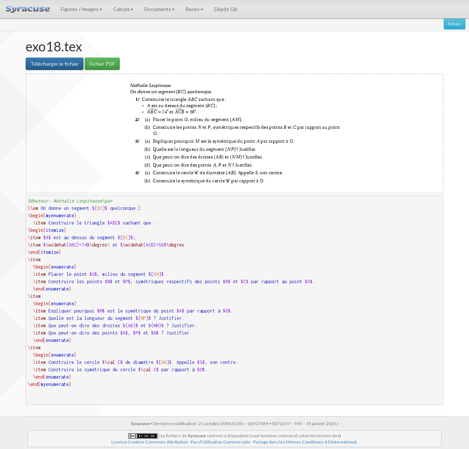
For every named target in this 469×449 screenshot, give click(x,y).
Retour (454, 23)
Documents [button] (159, 9)
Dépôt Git (225, 9)
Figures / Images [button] (81, 9)
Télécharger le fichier (54, 64)
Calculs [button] (123, 9)
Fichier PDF (102, 64)
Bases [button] (194, 9)
